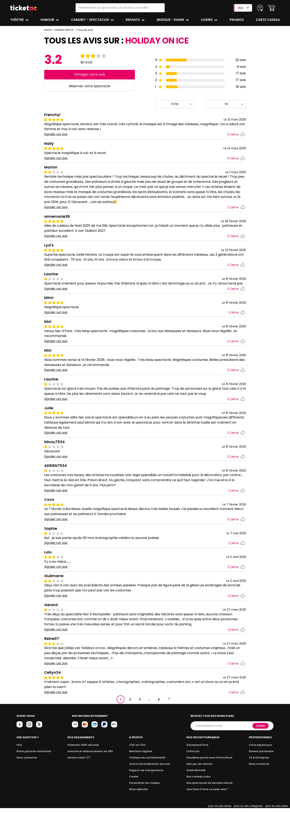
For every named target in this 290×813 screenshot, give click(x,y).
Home (48, 30)
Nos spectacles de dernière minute (209, 788)
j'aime (236, 134)
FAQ (19, 750)
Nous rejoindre (139, 794)
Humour (48, 20)
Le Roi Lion (194, 756)
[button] (271, 7)
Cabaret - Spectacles (90, 20)
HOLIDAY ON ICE (64, 30)
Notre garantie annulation (33, 756)
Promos (237, 20)
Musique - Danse (171, 20)
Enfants (133, 20)
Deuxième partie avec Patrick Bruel (209, 762)
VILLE (243, 8)
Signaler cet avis (56, 134)
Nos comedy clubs (199, 781)
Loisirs (207, 20)
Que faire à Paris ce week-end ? (207, 794)
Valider (260, 730)
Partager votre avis (89, 74)
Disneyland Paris (198, 750)
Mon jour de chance (200, 769)
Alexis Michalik (197, 775)
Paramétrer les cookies (144, 788)
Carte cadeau (268, 20)
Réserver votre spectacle (89, 86)
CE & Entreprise (259, 762)
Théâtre (17, 20)
